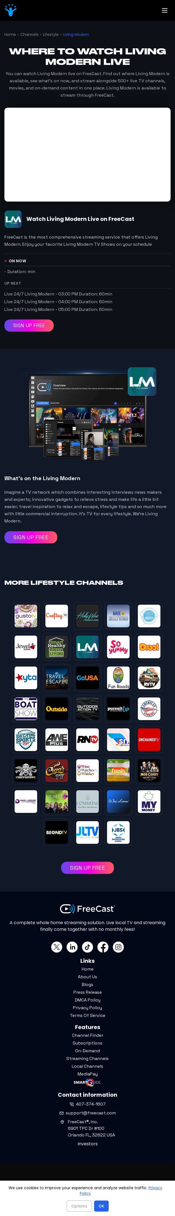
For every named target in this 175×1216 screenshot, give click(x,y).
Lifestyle (51, 34)
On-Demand (87, 1051)
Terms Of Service (87, 1015)
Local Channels (87, 1066)
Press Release (87, 992)
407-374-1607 (88, 1104)
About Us (87, 977)
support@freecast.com (87, 1113)
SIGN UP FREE (29, 325)
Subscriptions (87, 1043)
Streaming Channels (87, 1058)
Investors (88, 1144)
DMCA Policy (87, 1000)
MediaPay (88, 1074)
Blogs (87, 984)
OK (101, 1206)
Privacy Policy (87, 1008)
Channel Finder (87, 1035)
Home (10, 34)
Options (79, 1206)
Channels (29, 34)
